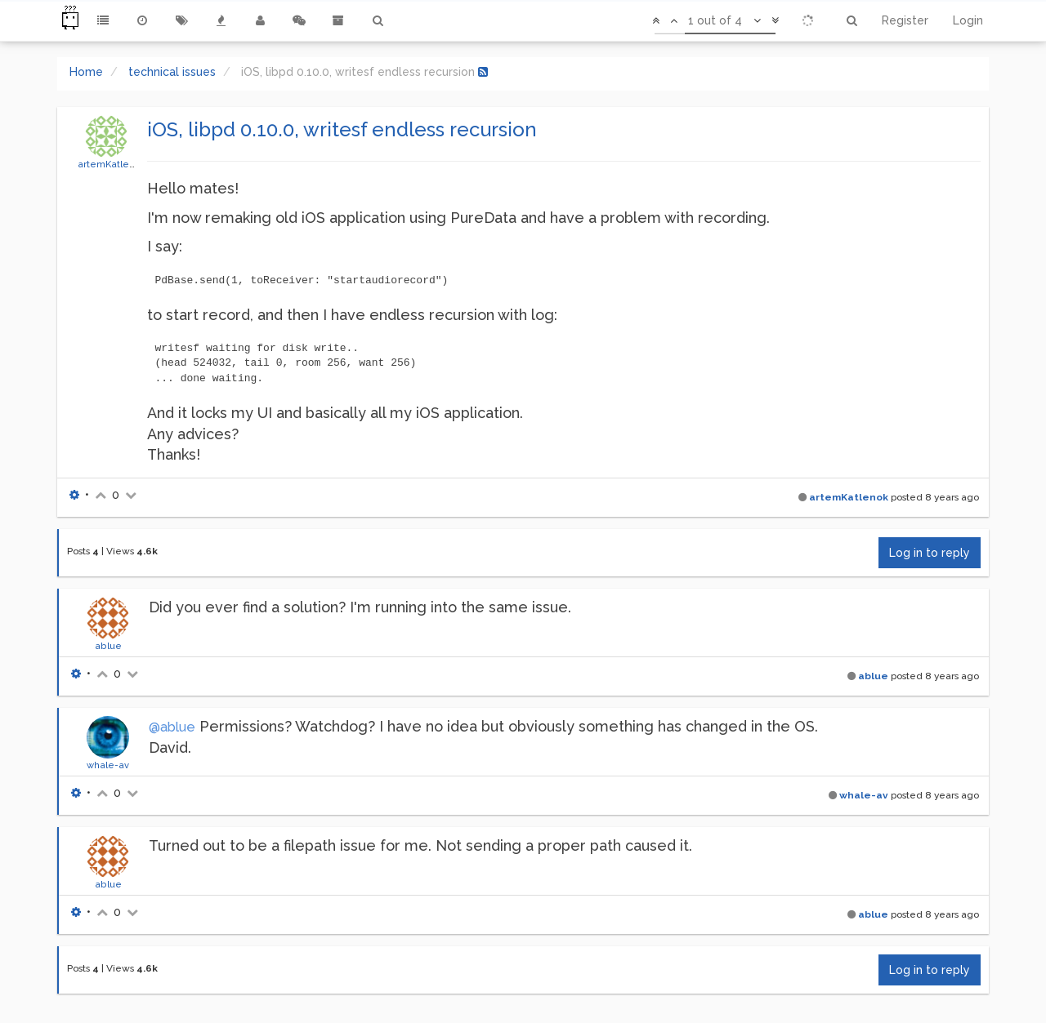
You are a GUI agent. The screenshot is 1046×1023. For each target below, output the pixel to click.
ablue (108, 646)
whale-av (108, 765)
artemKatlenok (112, 164)
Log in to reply (929, 552)
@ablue (172, 727)
